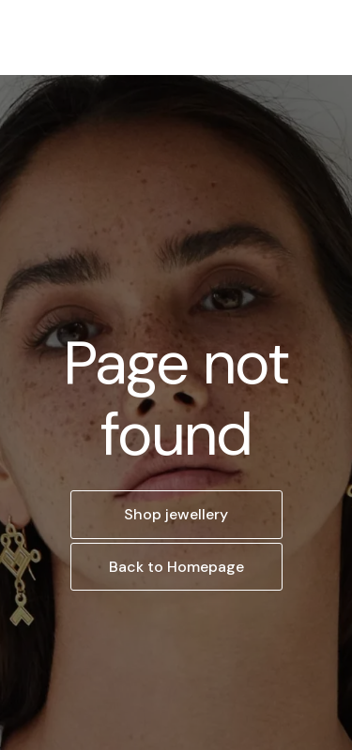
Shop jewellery (176, 514)
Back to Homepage (176, 567)
